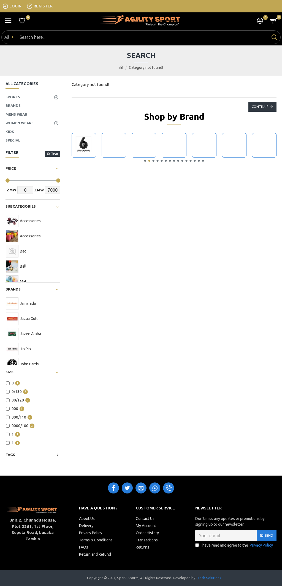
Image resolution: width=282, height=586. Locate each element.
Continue (260, 106)
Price (11, 168)
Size (9, 372)
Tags (10, 455)
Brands (13, 289)
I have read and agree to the (234, 545)
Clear (54, 154)
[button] (145, 161)
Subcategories (21, 206)
